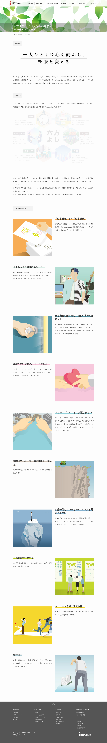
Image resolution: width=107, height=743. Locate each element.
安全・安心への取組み (51, 3)
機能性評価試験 (80, 712)
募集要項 (58, 724)
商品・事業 (39, 3)
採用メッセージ (59, 712)
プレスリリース (81, 3)
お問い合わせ (93, 3)
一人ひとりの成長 (60, 717)
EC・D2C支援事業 (39, 715)
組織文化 (58, 715)
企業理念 (16, 712)
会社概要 (16, 717)
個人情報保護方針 (80, 728)
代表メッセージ (18, 715)
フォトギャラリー (60, 721)
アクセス (16, 719)
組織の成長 (58, 719)
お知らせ (71, 3)
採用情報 (63, 3)
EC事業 (36, 712)
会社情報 (30, 3)
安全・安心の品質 (80, 715)
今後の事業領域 (39, 719)
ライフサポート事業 (40, 717)
